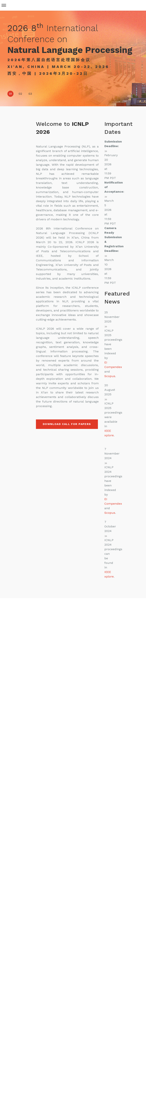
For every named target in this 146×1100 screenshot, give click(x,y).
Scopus (109, 376)
